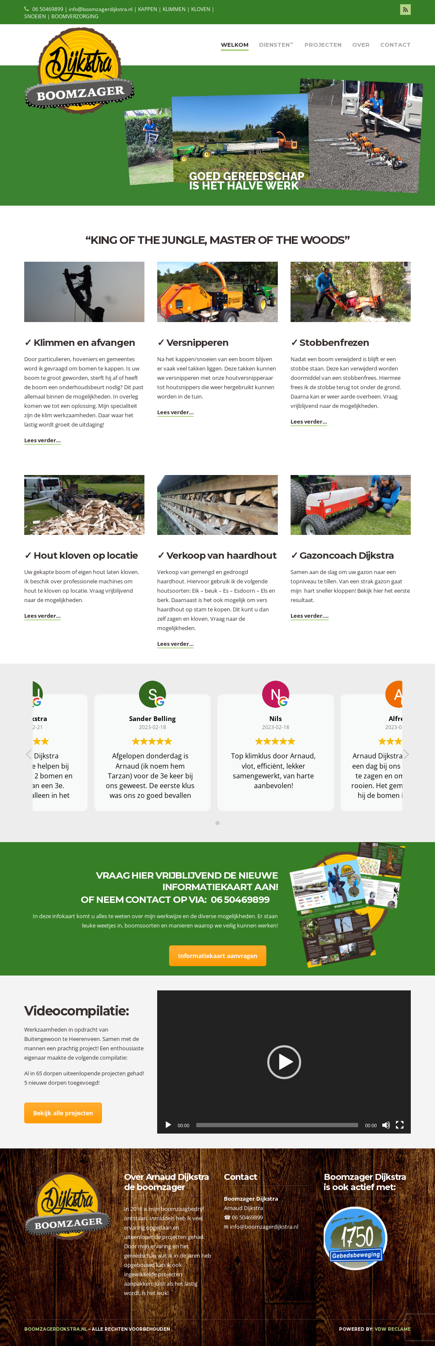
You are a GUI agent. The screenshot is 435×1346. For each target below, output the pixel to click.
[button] (284, 1062)
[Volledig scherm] (399, 1125)
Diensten (274, 44)
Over (361, 44)
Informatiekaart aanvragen (217, 956)
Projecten (323, 44)
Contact (395, 44)
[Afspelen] (168, 1125)
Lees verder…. (310, 615)
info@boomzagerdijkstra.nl (264, 1226)
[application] (284, 1062)
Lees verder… (42, 440)
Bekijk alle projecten (63, 1113)
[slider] (277, 1125)
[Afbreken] (386, 1125)
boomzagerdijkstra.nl (55, 1329)
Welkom (235, 44)
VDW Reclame (393, 1329)
